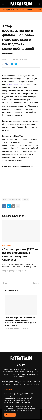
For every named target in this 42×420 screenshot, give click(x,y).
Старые (36, 283)
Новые (5, 283)
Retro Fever (7, 245)
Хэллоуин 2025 (8, 10)
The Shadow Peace (17, 85)
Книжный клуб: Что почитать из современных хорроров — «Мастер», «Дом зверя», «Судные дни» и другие (20, 321)
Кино (4, 199)
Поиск (39, 3)
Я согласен (10, 415)
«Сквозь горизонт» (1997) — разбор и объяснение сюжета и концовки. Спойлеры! (20, 254)
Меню (3, 3)
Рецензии (31, 10)
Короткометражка (14, 199)
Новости (20, 10)
